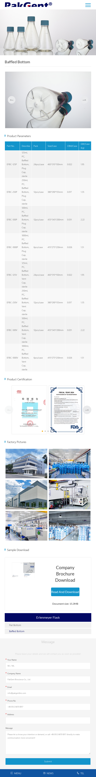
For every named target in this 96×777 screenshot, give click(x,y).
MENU (15, 773)
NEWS (48, 773)
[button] (87, 410)
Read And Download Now (65, 593)
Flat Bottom (15, 625)
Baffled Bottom (16, 631)
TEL (80, 773)
